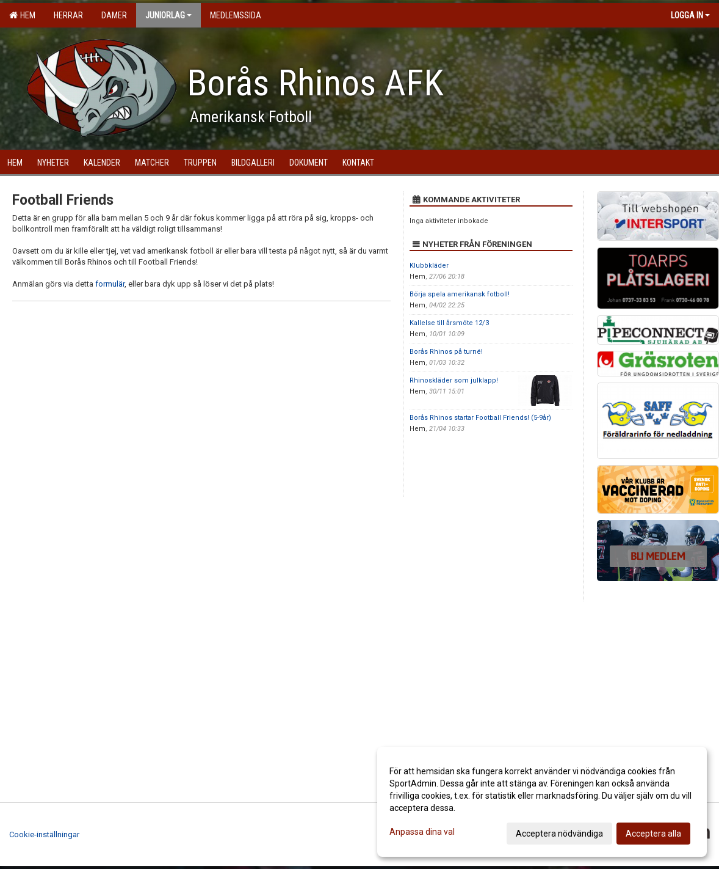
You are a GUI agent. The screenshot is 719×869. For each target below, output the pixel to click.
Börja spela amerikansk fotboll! (460, 294)
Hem (22, 15)
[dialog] (542, 802)
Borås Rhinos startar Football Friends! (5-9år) (480, 418)
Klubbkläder (429, 266)
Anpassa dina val (422, 832)
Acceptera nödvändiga (559, 833)
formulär (110, 283)
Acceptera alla (653, 833)
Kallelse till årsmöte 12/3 (449, 323)
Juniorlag (168, 15)
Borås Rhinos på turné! (446, 352)
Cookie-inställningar (44, 834)
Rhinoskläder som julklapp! (454, 380)
